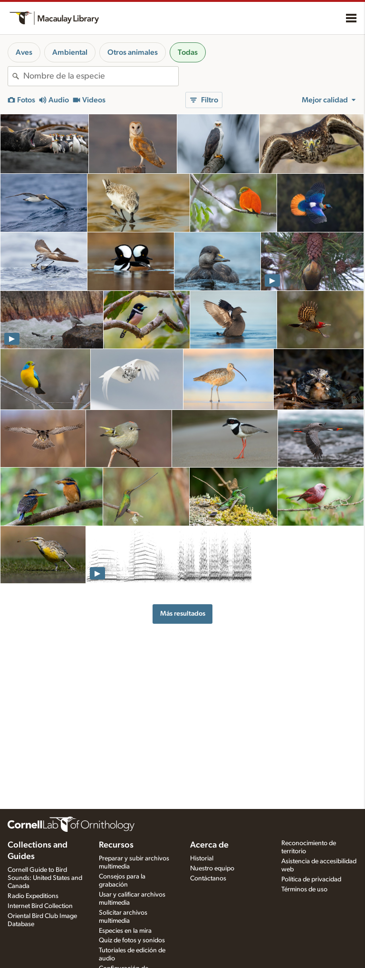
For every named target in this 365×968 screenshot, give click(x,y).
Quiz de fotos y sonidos (132, 940)
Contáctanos (208, 878)
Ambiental (69, 52)
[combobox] (100, 76)
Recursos (116, 845)
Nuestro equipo (212, 868)
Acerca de (209, 845)
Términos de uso (304, 889)
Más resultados (182, 613)
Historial (201, 858)
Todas (188, 52)
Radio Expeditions (33, 896)
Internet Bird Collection (40, 906)
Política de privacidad (311, 879)
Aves (24, 52)
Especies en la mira (125, 931)
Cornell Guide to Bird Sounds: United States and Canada (45, 878)
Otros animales (132, 52)
